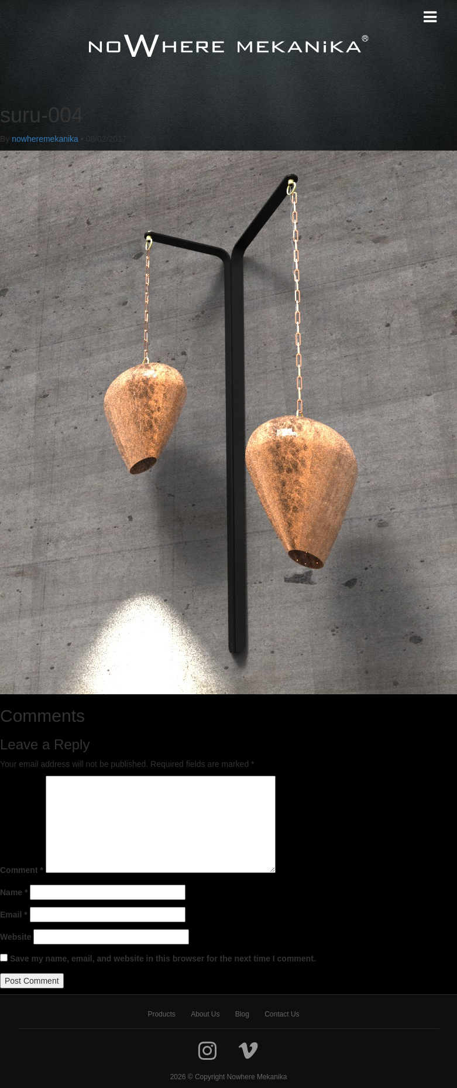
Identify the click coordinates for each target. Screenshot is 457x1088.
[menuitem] (161, 1014)
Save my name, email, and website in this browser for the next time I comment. (163, 958)
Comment (21, 870)
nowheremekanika (44, 139)
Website (15, 937)
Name (14, 892)
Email (14, 914)
